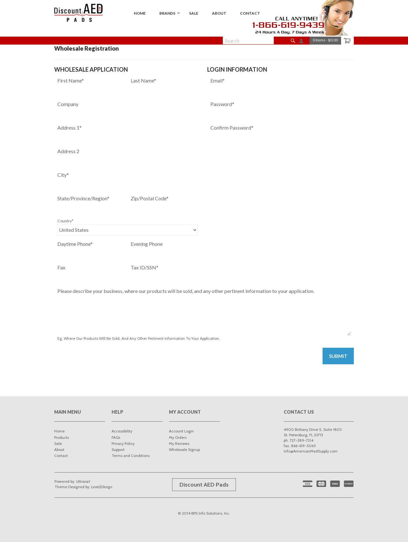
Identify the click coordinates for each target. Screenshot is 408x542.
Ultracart (83, 481)
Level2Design (101, 486)
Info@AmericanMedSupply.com (311, 451)
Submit (338, 356)
